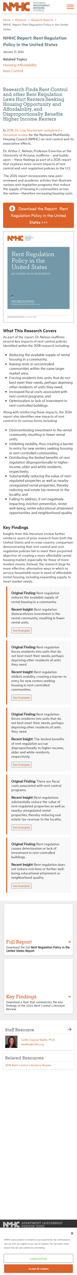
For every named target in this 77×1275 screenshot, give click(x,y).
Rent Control (13, 70)
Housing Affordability (20, 64)
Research (21, 20)
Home (7, 20)
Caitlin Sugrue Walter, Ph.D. (38, 1039)
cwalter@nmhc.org (32, 1044)
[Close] (72, 1233)
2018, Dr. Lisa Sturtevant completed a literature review (32, 132)
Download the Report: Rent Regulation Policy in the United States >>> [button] (38, 215)
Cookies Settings (38, 1258)
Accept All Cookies (38, 1268)
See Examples (21, 630)
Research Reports (42, 20)
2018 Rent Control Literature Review (28, 1065)
